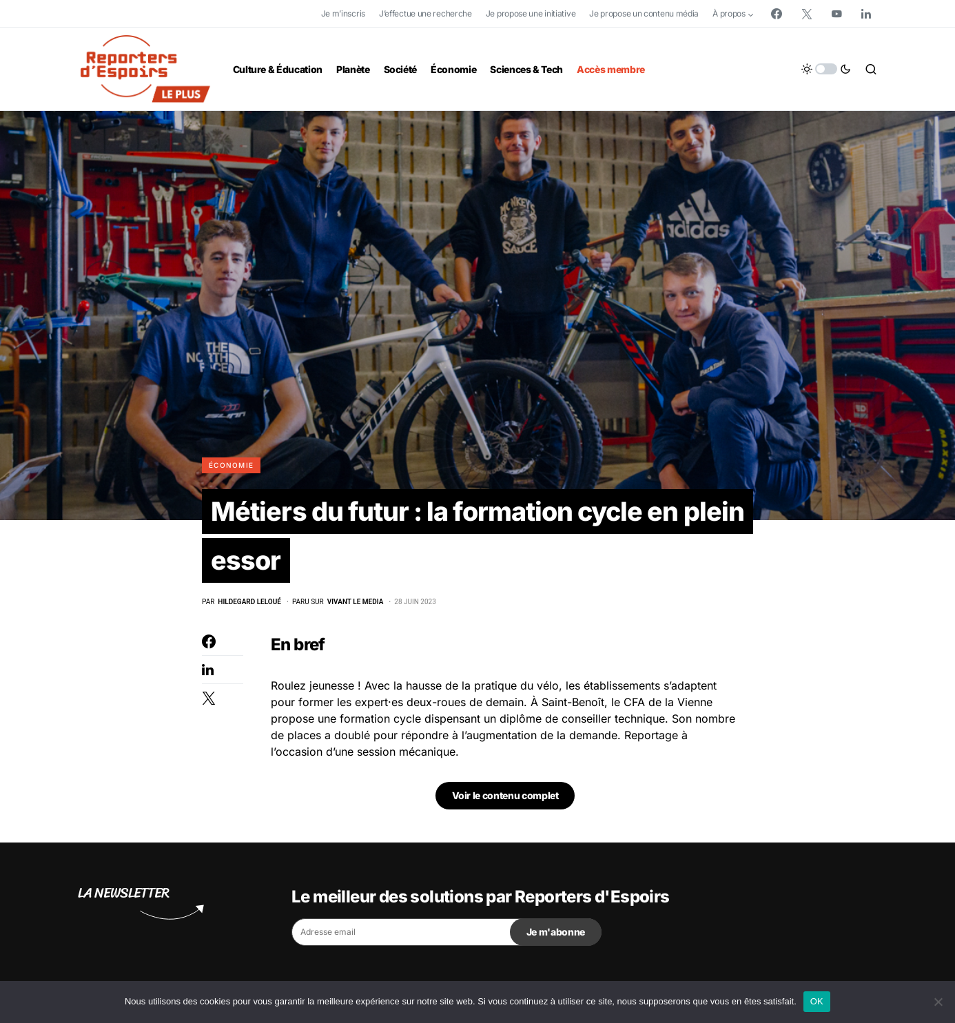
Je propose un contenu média (644, 13)
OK (816, 1001)
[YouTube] (836, 14)
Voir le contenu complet (505, 801)
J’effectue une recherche (425, 13)
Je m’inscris (343, 13)
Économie (231, 465)
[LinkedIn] (866, 14)
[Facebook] (777, 14)
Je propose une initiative (531, 13)
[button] (826, 69)
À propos (729, 13)
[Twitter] (807, 14)
